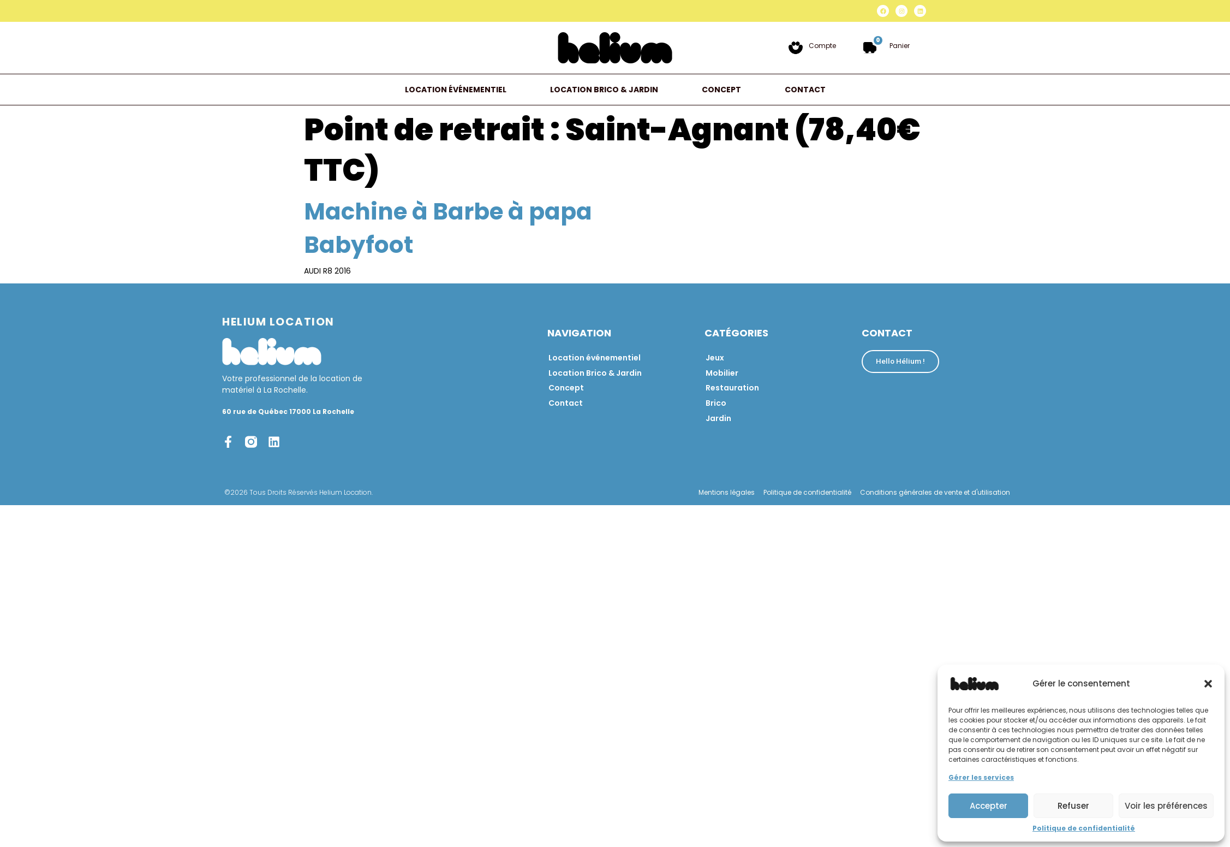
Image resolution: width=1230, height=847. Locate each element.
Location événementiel (455, 89)
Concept (721, 89)
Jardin (718, 418)
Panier (899, 45)
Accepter (988, 806)
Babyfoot (358, 245)
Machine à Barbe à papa (448, 212)
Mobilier (722, 373)
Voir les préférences (1166, 806)
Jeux (715, 357)
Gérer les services (981, 777)
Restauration (732, 388)
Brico (716, 403)
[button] (1208, 683)
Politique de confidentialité (1083, 828)
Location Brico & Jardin (604, 89)
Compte (822, 45)
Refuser (1073, 806)
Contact (805, 89)
